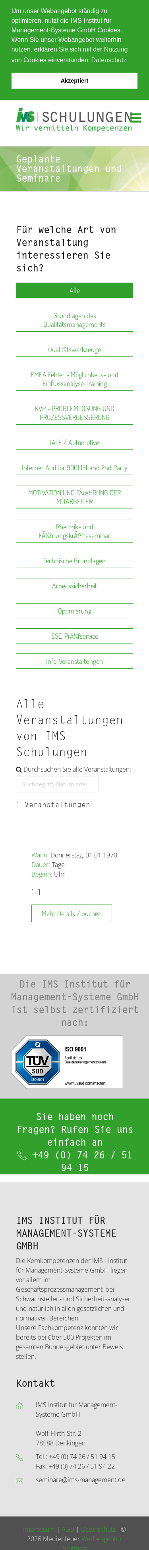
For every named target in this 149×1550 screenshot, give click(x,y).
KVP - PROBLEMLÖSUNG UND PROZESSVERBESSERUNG (74, 413)
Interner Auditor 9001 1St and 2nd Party (74, 467)
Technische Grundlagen (74, 560)
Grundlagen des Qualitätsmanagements (74, 320)
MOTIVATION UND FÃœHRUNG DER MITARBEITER (74, 497)
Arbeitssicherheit (74, 585)
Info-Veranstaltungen (74, 661)
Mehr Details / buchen (72, 913)
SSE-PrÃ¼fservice (74, 635)
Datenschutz (98, 1529)
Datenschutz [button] (108, 60)
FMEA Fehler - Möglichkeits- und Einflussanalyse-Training (74, 379)
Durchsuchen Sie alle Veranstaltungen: (73, 769)
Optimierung (74, 610)
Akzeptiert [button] (75, 80)
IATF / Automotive (74, 442)
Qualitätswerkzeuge (74, 349)
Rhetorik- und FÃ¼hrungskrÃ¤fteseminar (74, 531)
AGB (68, 1529)
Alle (75, 290)
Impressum (39, 1529)
